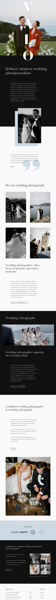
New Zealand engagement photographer (13, 597)
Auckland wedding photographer (12, 594)
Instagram (42, 592)
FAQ (30, 594)
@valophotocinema (42, 576)
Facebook (42, 594)
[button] (2, 27)
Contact (30, 597)
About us (30, 592)
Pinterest (41, 597)
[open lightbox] (28, 335)
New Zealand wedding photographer (13, 592)
